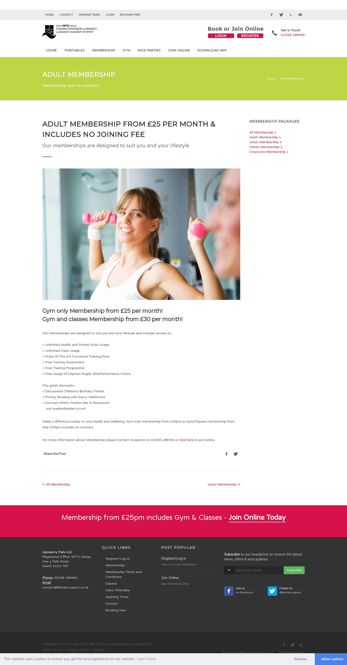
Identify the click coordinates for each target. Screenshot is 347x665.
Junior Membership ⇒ (223, 484)
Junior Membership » (265, 142)
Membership (115, 565)
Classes (111, 583)
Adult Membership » (265, 137)
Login (110, 14)
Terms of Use (52, 650)
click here (186, 440)
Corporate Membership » (268, 152)
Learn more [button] (146, 659)
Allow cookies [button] (332, 659)
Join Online (170, 578)
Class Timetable (117, 590)
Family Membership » (265, 147)
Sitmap (99, 650)
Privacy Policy (78, 650)
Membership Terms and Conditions (123, 574)
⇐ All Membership (56, 484)
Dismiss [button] (300, 659)
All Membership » (262, 132)
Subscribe (294, 570)
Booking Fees (115, 610)
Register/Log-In (117, 559)
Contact (66, 14)
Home (49, 14)
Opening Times (89, 14)
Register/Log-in (173, 558)
